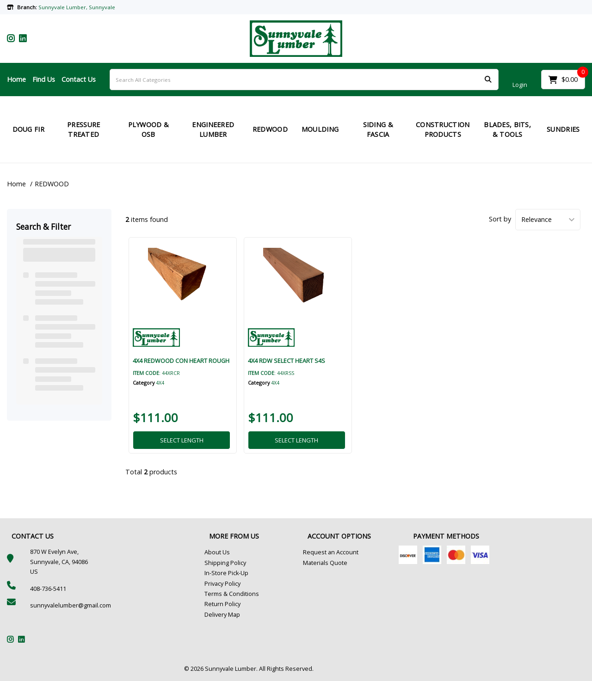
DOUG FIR (28, 129)
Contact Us (79, 79)
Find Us (43, 79)
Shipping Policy (225, 563)
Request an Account (330, 552)
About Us (217, 552)
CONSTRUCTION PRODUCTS (442, 129)
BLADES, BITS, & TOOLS (507, 129)
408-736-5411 (48, 589)
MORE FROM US (234, 536)
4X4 (160, 382)
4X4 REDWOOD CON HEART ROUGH (181, 360)
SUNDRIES (563, 129)
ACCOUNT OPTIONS (339, 536)
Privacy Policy (222, 584)
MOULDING (320, 129)
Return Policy (222, 604)
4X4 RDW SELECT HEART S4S (286, 360)
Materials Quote (325, 563)
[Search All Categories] (304, 79)
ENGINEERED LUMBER (213, 129)
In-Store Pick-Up (226, 573)
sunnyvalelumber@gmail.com (70, 605)
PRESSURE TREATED (83, 129)
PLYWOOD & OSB (148, 129)
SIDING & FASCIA (378, 129)
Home (16, 79)
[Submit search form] (488, 79)
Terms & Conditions (231, 594)
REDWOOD (270, 129)
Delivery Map (222, 615)
